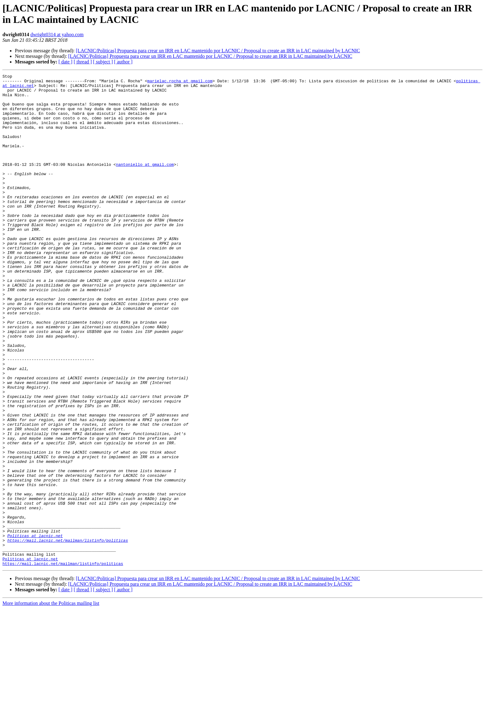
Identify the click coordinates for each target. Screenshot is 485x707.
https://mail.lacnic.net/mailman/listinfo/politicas (67, 634)
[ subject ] (103, 61)
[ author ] (123, 61)
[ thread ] (83, 61)
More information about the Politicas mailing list (50, 701)
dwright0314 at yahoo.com (57, 34)
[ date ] (65, 61)
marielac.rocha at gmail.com (179, 82)
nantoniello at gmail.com (145, 183)
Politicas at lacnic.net (35, 628)
